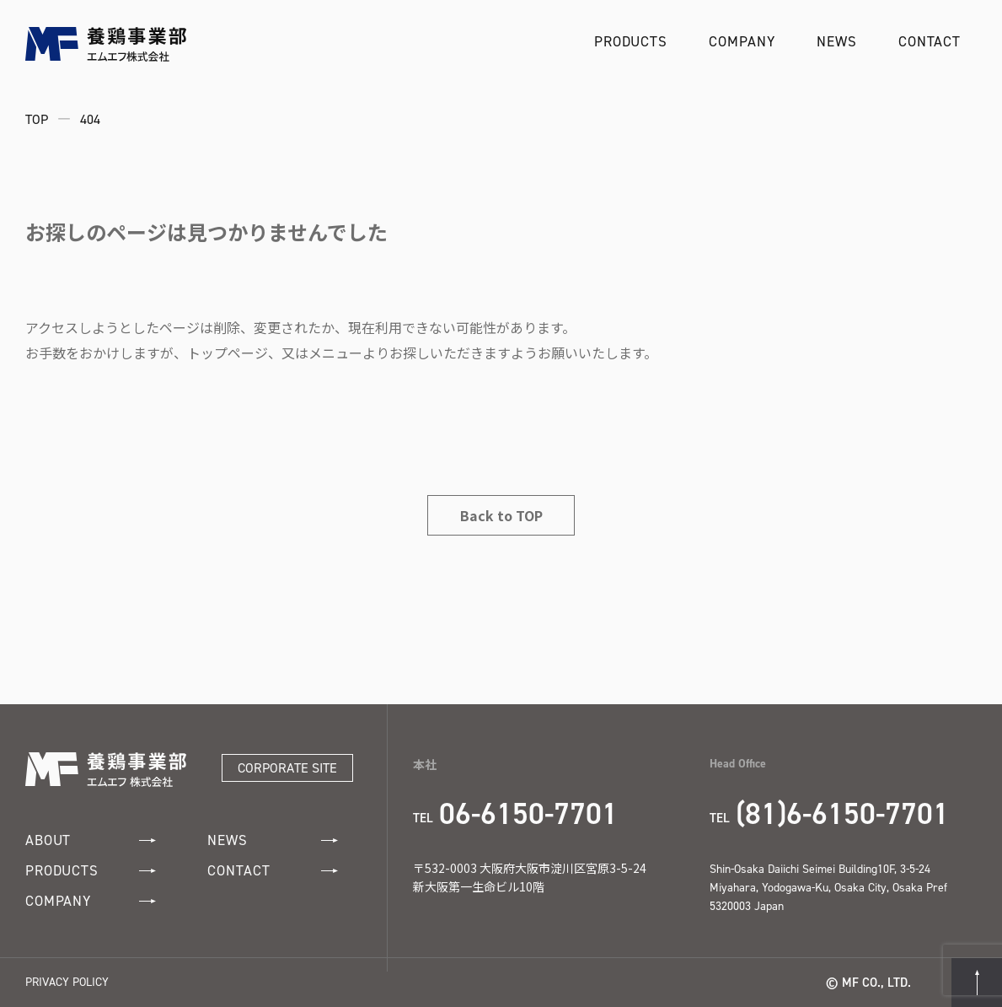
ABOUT (90, 840)
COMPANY (741, 41)
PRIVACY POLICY (67, 982)
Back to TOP (501, 515)
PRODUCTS (630, 41)
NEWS (836, 41)
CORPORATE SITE (287, 768)
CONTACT (929, 41)
